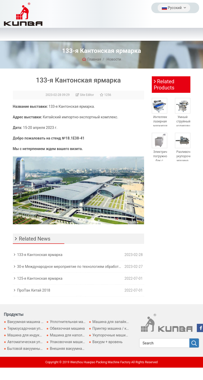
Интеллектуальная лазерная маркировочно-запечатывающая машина (166, 126)
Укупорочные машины (111, 335)
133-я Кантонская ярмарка (40, 255)
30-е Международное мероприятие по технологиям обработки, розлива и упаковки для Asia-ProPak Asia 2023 (69, 267)
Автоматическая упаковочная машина (40, 342)
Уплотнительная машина (71, 322)
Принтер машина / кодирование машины (127, 328)
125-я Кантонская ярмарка (40, 278)
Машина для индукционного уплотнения (41, 335)
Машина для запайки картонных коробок (127, 322)
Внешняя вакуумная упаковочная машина (85, 348)
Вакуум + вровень (107, 342)
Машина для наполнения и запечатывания (86, 335)
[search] (194, 343)
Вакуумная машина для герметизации (39, 322)
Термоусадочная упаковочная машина (40, 328)
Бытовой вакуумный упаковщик (34, 348)
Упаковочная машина (68, 342)
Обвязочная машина (67, 328)
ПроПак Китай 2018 (33, 290)
